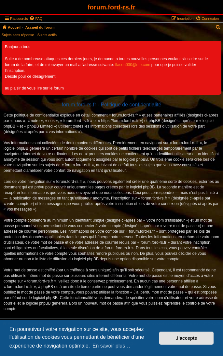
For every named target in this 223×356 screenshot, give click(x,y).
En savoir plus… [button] (111, 346)
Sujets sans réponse (18, 35)
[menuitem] (35, 18)
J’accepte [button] (186, 338)
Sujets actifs (47, 35)
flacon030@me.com (132, 64)
